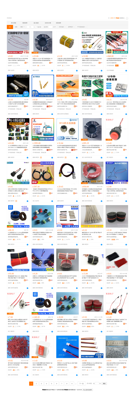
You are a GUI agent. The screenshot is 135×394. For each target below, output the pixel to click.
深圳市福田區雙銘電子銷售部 (13, 280)
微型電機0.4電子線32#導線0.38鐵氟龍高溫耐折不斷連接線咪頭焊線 (67, 320)
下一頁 (81, 383)
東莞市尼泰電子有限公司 (63, 150)
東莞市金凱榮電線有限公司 (112, 237)
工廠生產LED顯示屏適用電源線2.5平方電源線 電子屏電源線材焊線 (67, 59)
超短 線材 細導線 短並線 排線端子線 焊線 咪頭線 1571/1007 (116, 364)
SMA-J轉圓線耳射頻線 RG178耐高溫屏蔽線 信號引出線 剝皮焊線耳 (92, 59)
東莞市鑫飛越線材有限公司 (87, 367)
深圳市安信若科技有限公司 (13, 150)
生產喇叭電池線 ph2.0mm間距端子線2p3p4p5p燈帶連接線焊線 (92, 364)
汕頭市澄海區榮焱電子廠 (13, 63)
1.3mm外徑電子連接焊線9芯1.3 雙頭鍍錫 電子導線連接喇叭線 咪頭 (91, 320)
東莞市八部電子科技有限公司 (38, 150)
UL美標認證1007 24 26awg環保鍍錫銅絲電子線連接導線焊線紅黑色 (18, 233)
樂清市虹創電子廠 (111, 150)
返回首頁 (79, 389)
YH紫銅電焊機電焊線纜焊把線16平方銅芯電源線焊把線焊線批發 (117, 59)
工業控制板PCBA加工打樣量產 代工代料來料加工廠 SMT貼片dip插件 (91, 103)
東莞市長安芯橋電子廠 (112, 106)
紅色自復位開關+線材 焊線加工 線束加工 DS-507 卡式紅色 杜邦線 (116, 146)
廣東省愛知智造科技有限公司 (13, 193)
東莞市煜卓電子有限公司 (112, 193)
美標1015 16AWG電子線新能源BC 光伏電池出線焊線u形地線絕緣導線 (42, 59)
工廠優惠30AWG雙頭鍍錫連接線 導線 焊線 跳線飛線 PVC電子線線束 (117, 277)
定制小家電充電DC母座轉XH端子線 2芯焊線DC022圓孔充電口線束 (18, 190)
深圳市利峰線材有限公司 (63, 237)
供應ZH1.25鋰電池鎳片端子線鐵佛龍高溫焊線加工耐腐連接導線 (42, 277)
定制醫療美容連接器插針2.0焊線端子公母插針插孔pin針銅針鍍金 (43, 103)
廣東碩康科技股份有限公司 (38, 63)
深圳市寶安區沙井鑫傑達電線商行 (38, 237)
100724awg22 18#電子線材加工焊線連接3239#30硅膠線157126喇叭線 (117, 233)
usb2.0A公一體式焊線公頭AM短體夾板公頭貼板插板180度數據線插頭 (116, 103)
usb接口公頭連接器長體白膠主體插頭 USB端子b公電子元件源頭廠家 (18, 103)
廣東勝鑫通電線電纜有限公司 (13, 237)
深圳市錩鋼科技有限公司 (63, 193)
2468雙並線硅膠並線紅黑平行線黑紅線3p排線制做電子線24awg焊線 (67, 277)
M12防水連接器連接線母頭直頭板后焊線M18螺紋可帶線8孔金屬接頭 (67, 146)
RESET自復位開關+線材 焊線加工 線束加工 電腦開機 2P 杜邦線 (42, 364)
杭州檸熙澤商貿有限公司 (38, 193)
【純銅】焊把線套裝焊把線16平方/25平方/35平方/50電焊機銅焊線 (43, 190)
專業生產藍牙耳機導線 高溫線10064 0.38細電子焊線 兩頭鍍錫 (42, 233)
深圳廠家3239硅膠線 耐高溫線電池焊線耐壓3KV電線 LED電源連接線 (92, 190)
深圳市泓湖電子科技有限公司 (63, 106)
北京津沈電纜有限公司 (112, 63)
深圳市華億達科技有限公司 (63, 280)
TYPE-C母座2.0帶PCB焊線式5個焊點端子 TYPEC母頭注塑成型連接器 (67, 103)
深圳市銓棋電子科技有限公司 (38, 280)
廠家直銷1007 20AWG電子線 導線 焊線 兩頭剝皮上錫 (92, 233)
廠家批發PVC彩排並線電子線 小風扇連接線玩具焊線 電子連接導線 (67, 233)
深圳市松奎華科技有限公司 (63, 63)
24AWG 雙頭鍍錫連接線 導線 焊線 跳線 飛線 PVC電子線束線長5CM (92, 277)
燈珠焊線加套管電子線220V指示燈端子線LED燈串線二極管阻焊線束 (18, 59)
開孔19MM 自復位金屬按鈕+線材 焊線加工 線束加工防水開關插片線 (17, 320)
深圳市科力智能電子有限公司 (87, 106)
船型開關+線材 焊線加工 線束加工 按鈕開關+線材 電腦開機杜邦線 (117, 320)
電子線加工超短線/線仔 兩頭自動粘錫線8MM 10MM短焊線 (18, 364)
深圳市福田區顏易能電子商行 (87, 280)
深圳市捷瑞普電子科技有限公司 (13, 106)
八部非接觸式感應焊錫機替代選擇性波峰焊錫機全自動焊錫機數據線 (42, 146)
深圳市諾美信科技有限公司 (87, 63)
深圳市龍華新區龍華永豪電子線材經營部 (87, 193)
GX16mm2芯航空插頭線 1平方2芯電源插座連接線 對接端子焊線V (67, 190)
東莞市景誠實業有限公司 (38, 106)
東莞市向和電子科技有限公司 (87, 237)
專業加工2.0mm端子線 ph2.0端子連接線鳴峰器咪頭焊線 (67, 364)
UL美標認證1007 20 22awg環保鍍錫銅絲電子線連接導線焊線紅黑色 (43, 320)
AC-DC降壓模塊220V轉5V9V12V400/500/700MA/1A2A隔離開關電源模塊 (18, 146)
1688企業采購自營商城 (87, 150)
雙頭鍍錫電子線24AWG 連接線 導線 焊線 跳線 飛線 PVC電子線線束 (17, 277)
